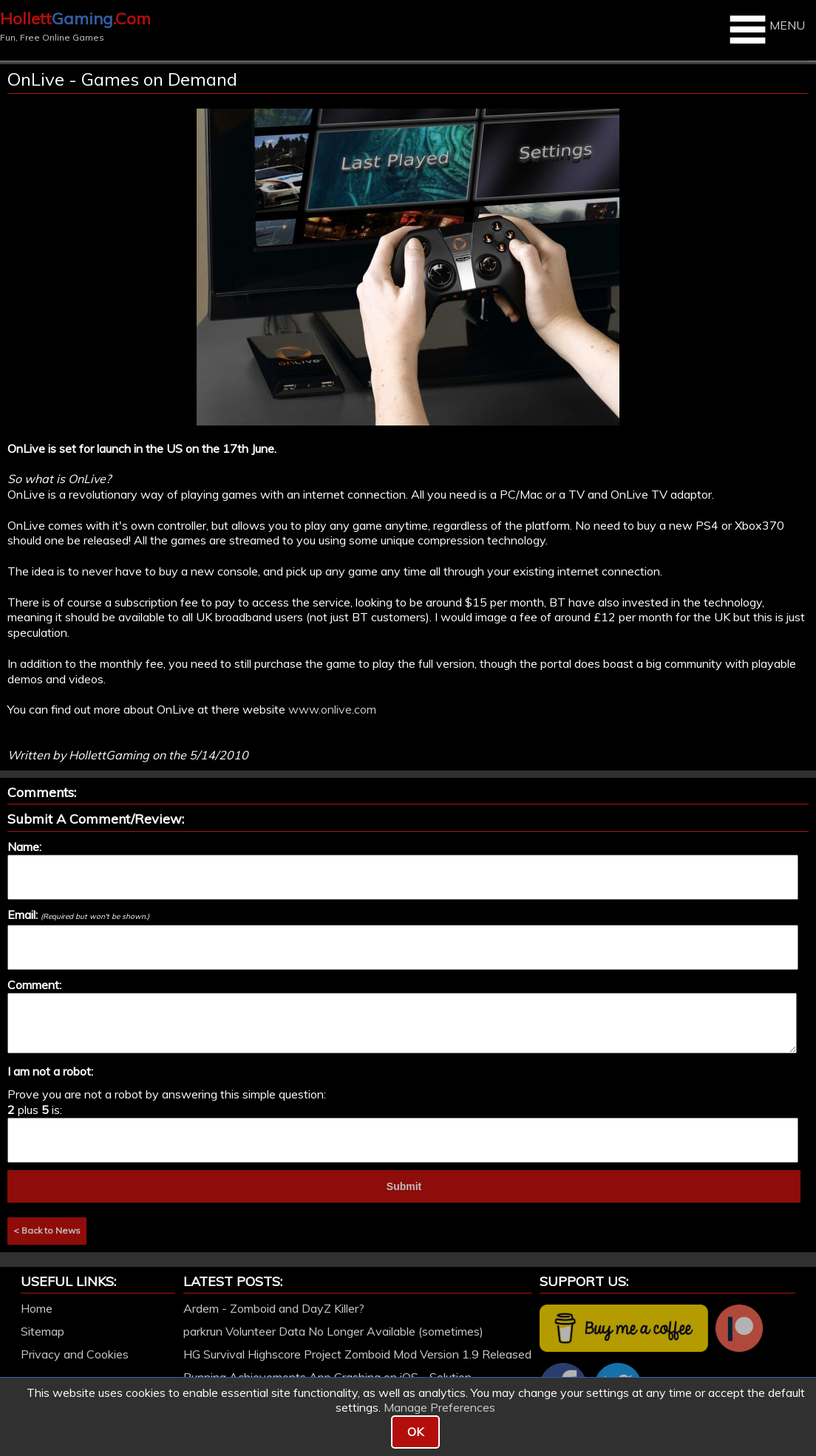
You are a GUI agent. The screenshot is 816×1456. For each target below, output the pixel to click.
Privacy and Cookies (75, 1354)
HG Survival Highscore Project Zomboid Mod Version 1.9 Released (357, 1354)
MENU (765, 29)
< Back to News (47, 1230)
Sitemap (42, 1331)
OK (415, 1431)
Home (36, 1308)
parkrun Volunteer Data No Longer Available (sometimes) (333, 1331)
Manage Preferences (439, 1407)
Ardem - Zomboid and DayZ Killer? (273, 1308)
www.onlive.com (332, 709)
